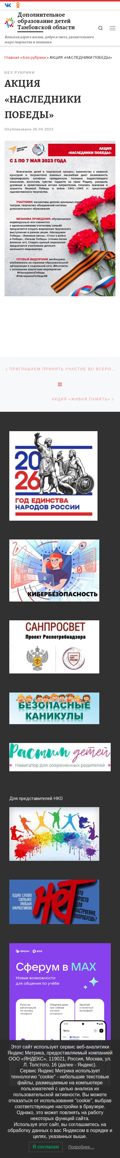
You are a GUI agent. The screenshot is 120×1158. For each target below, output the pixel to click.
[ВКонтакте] (7, 5)
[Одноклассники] (18, 5)
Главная (11, 57)
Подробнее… (81, 1147)
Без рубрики (34, 57)
